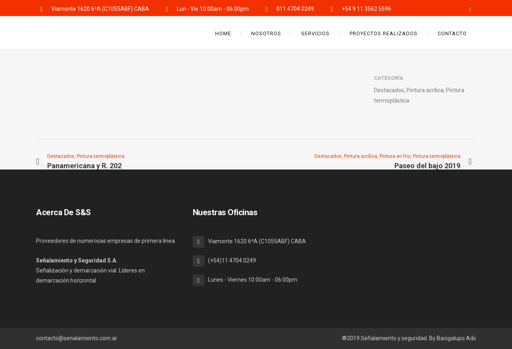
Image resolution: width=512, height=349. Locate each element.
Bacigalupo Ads (456, 338)
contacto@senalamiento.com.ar (76, 338)
